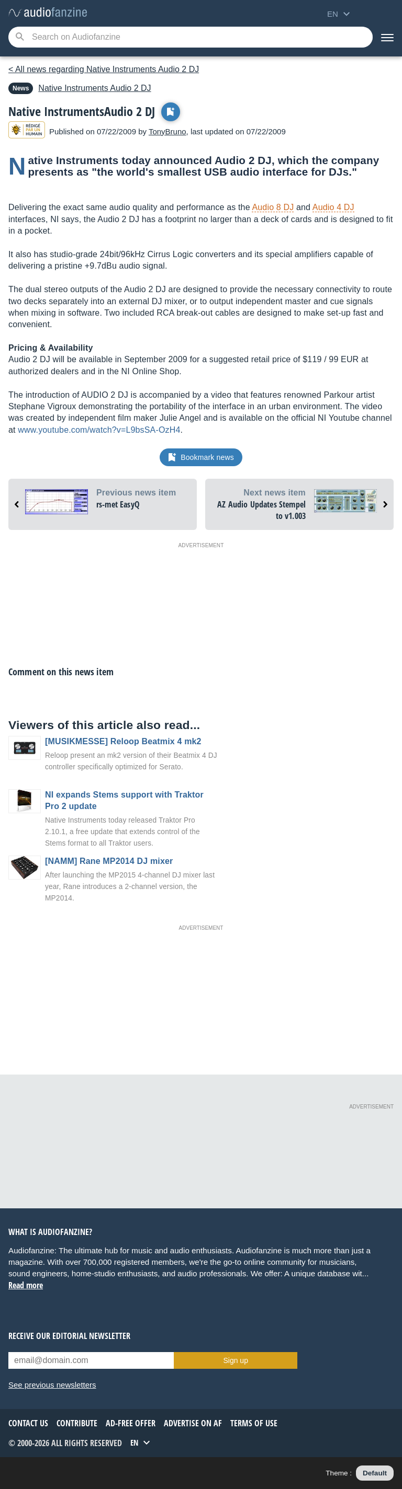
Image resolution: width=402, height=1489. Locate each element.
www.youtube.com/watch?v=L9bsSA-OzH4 (99, 429)
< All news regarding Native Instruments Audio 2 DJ (103, 69)
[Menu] (387, 37)
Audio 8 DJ (273, 207)
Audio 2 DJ (94, 88)
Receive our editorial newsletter (69, 1336)
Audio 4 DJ (333, 207)
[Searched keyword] (190, 37)
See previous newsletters (52, 1384)
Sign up (235, 1360)
